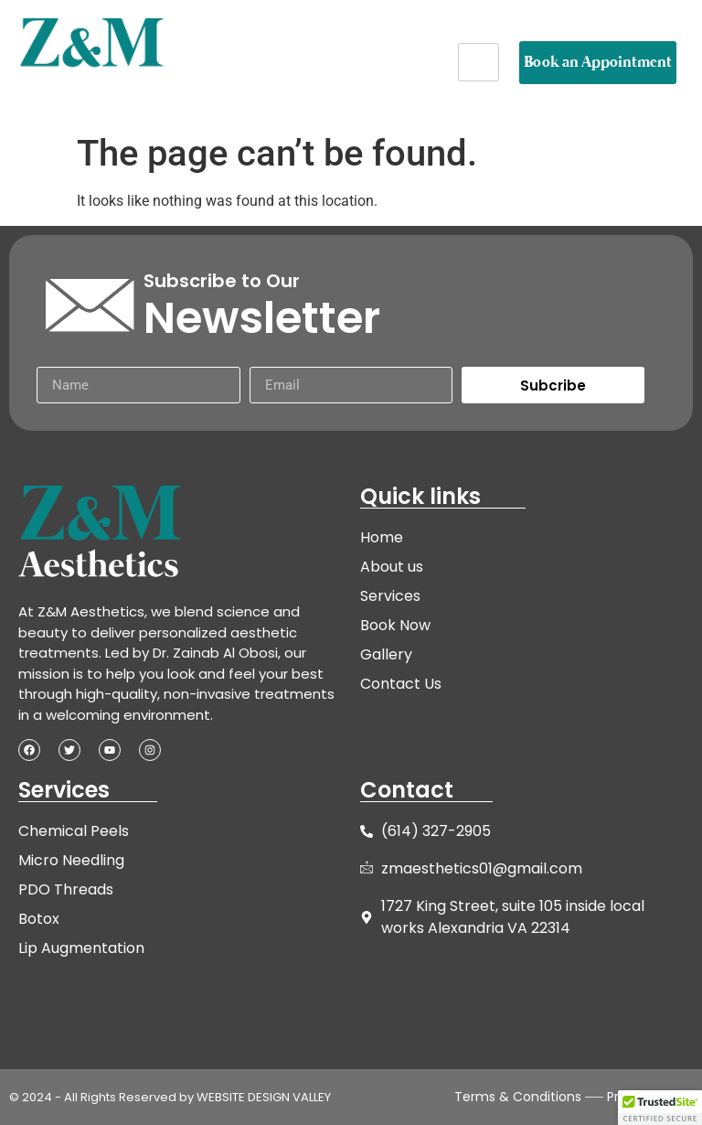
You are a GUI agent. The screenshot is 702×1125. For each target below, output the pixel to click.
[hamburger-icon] (478, 62)
